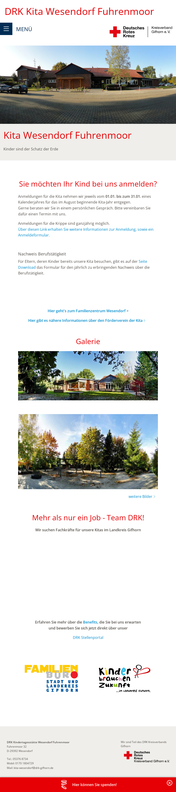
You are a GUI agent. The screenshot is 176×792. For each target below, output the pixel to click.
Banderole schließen (169, 785)
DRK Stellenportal (88, 637)
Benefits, (90, 622)
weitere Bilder (140, 496)
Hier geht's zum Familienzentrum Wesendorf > (88, 310)
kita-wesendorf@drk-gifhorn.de (33, 768)
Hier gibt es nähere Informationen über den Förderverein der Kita (85, 320)
